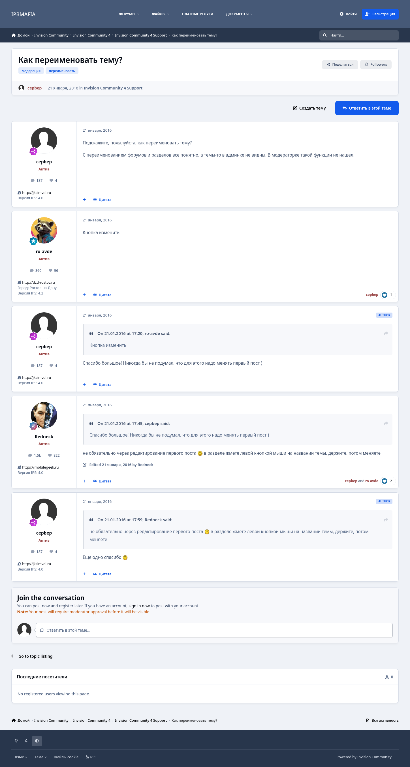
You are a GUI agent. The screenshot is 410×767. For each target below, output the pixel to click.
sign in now (139, 605)
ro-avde (44, 252)
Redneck (44, 437)
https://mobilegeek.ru (40, 467)
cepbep (44, 162)
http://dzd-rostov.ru (38, 282)
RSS (91, 757)
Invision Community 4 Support (113, 88)
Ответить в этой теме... (65, 630)
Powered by (363, 757)
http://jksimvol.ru (36, 192)
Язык (21, 757)
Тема (41, 757)
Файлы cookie (66, 757)
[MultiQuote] (84, 199)
